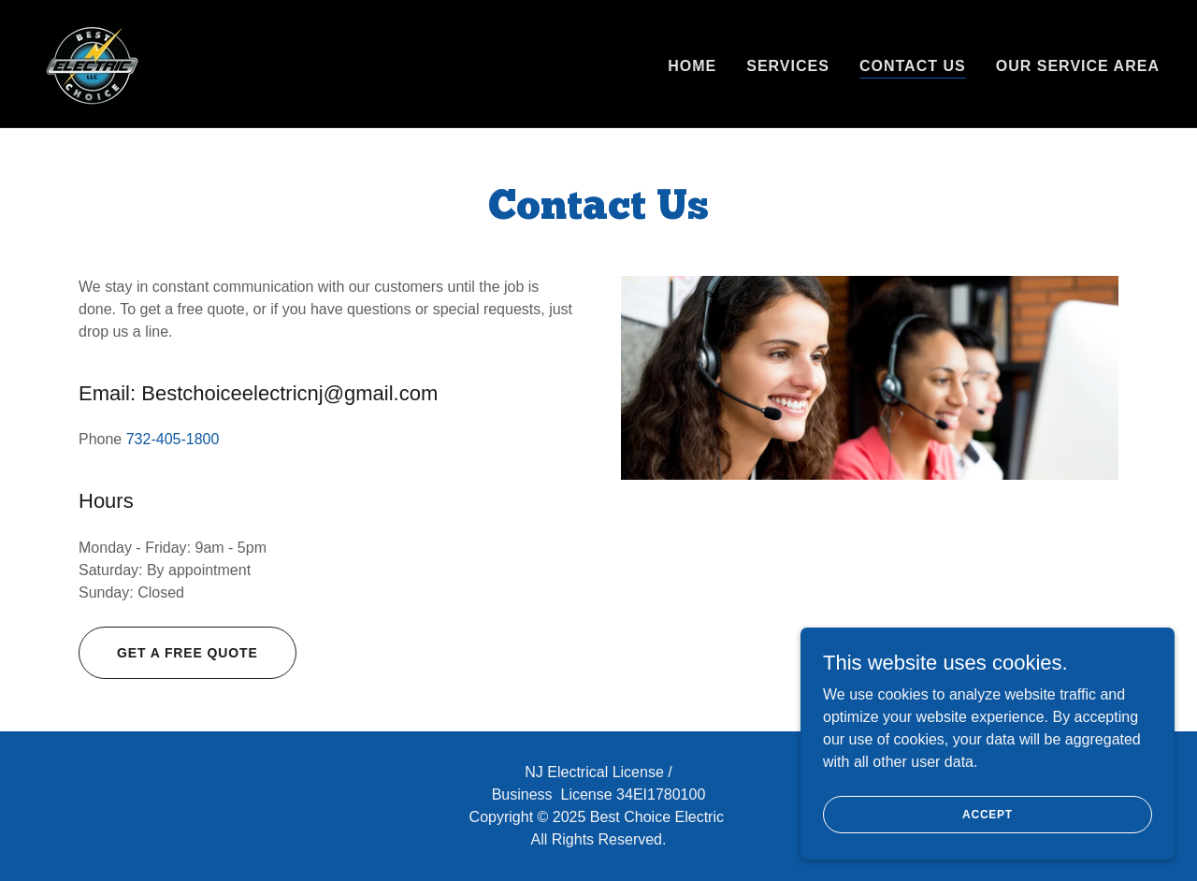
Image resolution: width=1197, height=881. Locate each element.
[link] (92, 62)
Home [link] (692, 66)
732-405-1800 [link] (173, 439)
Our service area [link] (1078, 66)
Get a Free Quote (187, 652)
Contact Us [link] (912, 66)
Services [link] (787, 66)
